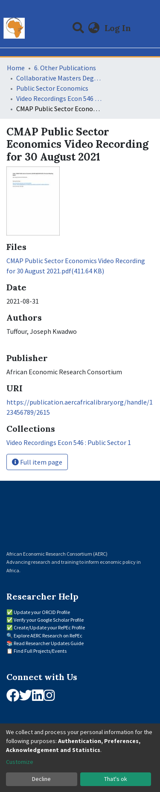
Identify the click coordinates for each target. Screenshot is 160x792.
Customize (19, 762)
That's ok (115, 779)
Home (16, 67)
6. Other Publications (65, 67)
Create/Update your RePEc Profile (49, 627)
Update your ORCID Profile (42, 612)
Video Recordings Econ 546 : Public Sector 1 (59, 98)
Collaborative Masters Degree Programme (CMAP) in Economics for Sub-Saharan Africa (59, 78)
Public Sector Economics (52, 88)
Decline (41, 779)
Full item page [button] (37, 462)
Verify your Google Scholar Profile (49, 620)
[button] (94, 28)
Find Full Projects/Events (40, 651)
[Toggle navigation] (148, 28)
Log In (119, 28)
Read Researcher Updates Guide (49, 643)
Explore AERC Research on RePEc (48, 635)
